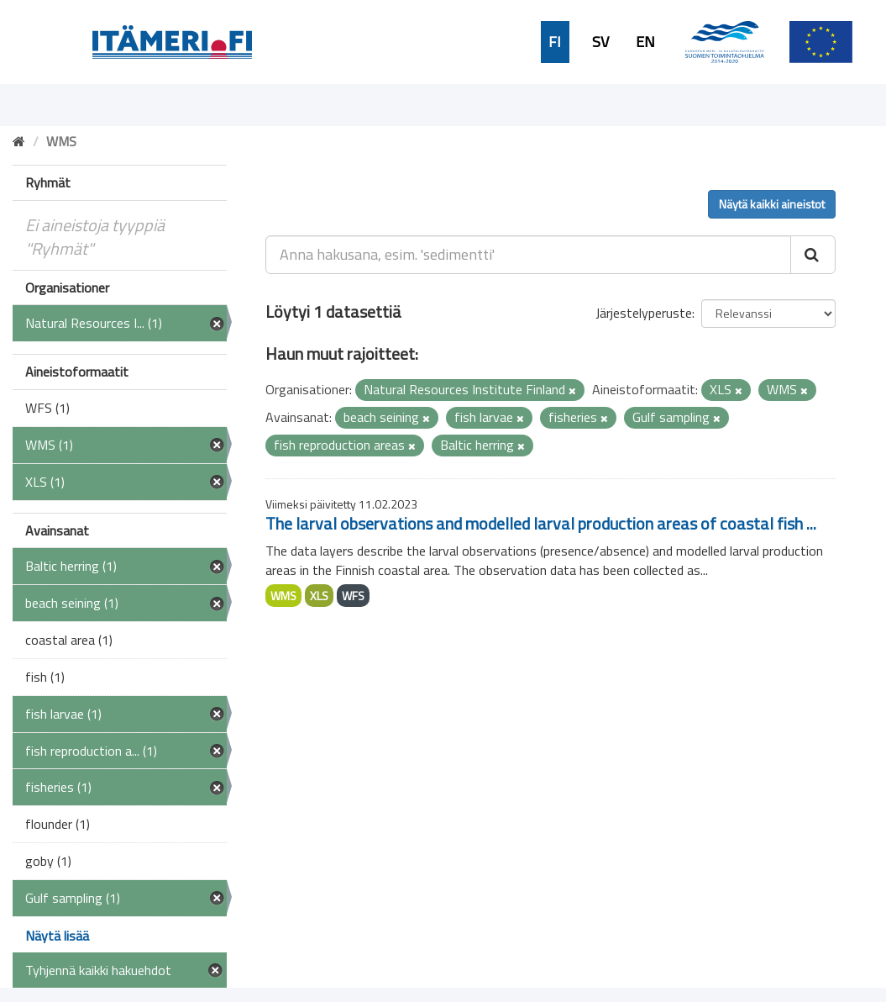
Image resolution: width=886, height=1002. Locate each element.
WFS (353, 595)
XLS (319, 595)
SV (600, 42)
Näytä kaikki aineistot (772, 204)
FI (554, 42)
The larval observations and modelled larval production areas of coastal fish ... (540, 523)
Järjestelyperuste (643, 313)
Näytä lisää (57, 936)
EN (645, 42)
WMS (283, 595)
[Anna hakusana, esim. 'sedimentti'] (528, 254)
